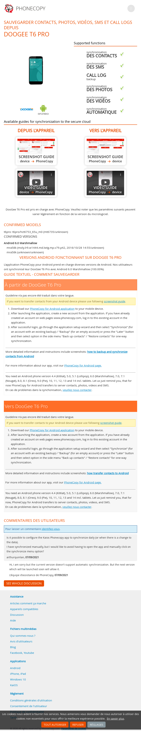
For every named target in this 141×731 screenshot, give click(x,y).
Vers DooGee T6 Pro (105, 151)
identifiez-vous (51, 529)
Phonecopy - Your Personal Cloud (25, 8)
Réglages (96, 724)
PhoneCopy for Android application (52, 308)
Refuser (78, 724)
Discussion (17, 614)
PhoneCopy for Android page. (83, 365)
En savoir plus (115, 718)
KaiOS (14, 685)
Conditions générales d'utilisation (31, 700)
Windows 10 (18, 679)
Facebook (16, 653)
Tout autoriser (55, 724)
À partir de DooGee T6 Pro (36, 151)
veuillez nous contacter (77, 390)
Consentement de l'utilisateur (28, 706)
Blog (13, 647)
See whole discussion (24, 583)
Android (15, 668)
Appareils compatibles (24, 609)
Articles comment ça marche (28, 603)
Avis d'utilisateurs (21, 641)
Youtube (29, 653)
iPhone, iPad (18, 673)
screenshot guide (114, 301)
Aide (13, 620)
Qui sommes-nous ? (22, 635)
